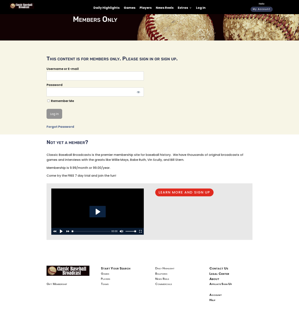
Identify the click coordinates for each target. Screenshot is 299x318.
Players (146, 8)
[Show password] (138, 91)
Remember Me (60, 101)
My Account (261, 9)
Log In (201, 8)
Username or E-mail (63, 69)
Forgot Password (60, 127)
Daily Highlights (106, 8)
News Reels (165, 8)
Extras (183, 8)
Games (129, 8)
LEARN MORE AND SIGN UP (184, 192)
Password (55, 85)
